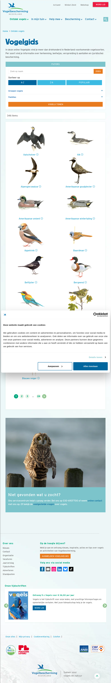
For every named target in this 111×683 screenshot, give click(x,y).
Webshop (84, 5)
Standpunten (9, 574)
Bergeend (79, 282)
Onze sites (10, 637)
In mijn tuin (37, 19)
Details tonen (95, 357)
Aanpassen (55, 366)
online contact (95, 500)
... (33, 396)
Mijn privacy (24, 637)
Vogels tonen (55, 104)
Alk (78, 154)
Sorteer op (14, 77)
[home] (15, 9)
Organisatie (8, 555)
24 (38, 396)
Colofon (56, 637)
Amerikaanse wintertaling (78, 218)
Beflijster (29, 282)
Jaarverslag (8, 563)
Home (5, 31)
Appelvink (29, 250)
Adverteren (8, 570)
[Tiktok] (71, 569)
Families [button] (12, 97)
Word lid (39, 608)
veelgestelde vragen (43, 504)
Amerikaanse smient (29, 218)
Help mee (54, 19)
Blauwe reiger (29, 378)
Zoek (98, 71)
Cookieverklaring (41, 637)
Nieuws (6, 548)
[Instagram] (54, 569)
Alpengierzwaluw (29, 186)
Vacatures (7, 559)
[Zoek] (105, 19)
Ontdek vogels (18, 19)
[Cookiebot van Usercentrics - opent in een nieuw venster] (95, 315)
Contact (89, 19)
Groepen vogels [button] (15, 91)
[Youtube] (48, 569)
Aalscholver (29, 154)
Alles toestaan (90, 366)
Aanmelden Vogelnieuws (55, 556)
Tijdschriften (9, 566)
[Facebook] (42, 569)
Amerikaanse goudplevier (79, 186)
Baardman (78, 250)
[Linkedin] (59, 569)
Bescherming (72, 19)
